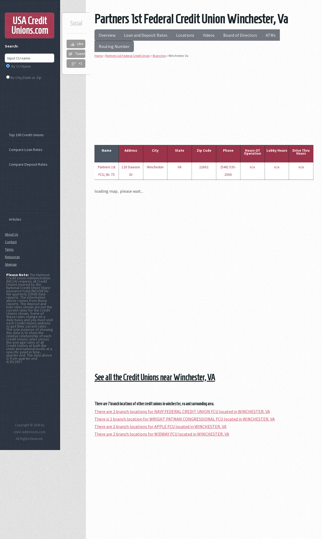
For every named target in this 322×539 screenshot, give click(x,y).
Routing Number (114, 46)
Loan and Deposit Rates (145, 35)
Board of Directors (240, 35)
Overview (107, 35)
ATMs (271, 35)
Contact (11, 242)
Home (98, 56)
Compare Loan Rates (25, 149)
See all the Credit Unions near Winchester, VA (154, 377)
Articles (15, 219)
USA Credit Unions (29, 25)
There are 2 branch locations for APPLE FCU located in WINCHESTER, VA (160, 426)
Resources (12, 257)
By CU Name (21, 66)
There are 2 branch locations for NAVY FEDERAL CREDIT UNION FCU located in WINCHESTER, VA (182, 411)
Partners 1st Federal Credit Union (127, 56)
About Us (11, 234)
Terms (9, 249)
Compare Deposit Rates (28, 164)
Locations (185, 35)
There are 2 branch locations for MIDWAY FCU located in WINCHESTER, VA (161, 434)
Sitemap (11, 264)
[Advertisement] (203, 100)
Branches (159, 56)
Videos (209, 35)
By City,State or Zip (25, 77)
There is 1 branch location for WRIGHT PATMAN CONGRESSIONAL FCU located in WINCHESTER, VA (184, 419)
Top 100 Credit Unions (26, 134)
